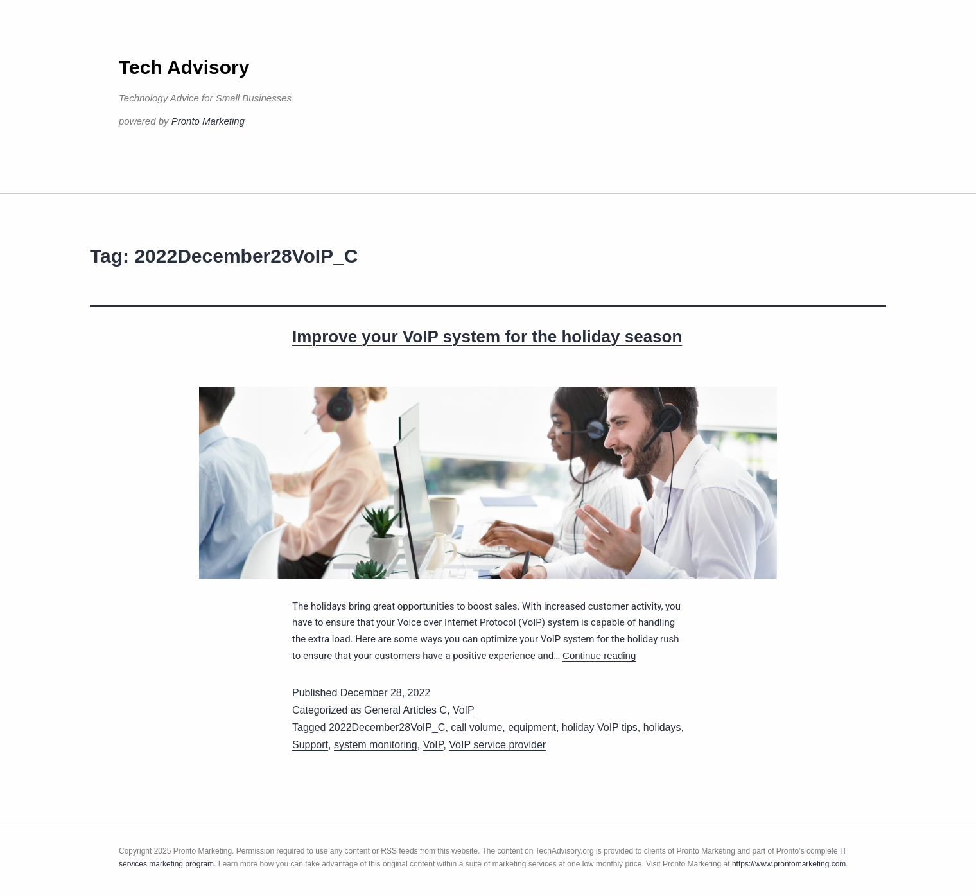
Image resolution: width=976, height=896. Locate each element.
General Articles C (405, 710)
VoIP (464, 710)
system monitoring (375, 744)
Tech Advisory (184, 67)
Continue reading (599, 655)
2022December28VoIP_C (387, 727)
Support (310, 744)
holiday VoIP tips (600, 727)
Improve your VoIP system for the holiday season (487, 336)
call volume (476, 727)
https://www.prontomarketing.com (789, 863)
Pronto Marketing (208, 121)
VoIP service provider (497, 744)
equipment (532, 727)
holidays (662, 727)
